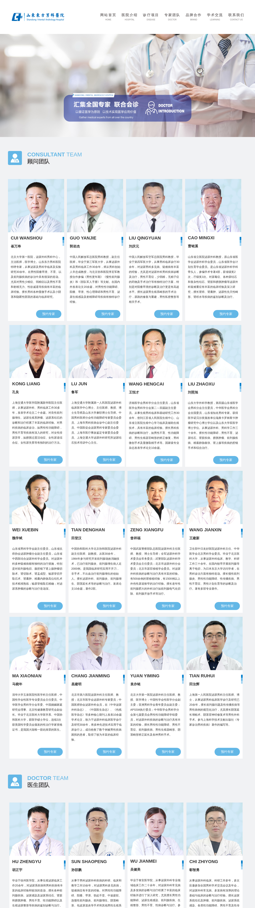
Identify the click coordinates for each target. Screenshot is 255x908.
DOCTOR (172, 20)
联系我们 (236, 15)
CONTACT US (236, 20)
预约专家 (48, 314)
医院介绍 (130, 15)
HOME (108, 20)
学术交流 (215, 15)
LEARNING (215, 20)
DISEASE (151, 20)
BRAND (193, 20)
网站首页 (108, 15)
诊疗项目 (151, 15)
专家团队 (172, 15)
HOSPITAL (129, 20)
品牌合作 (194, 15)
